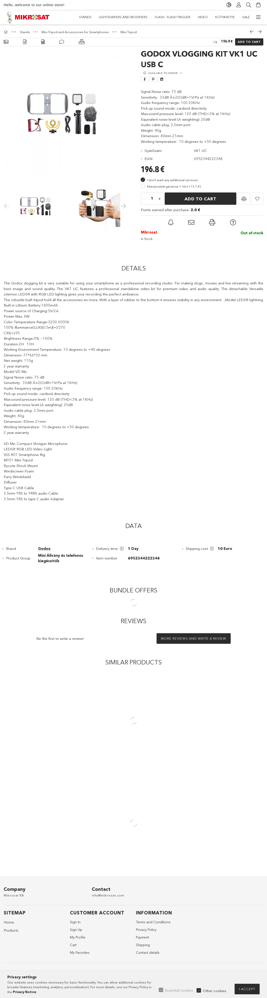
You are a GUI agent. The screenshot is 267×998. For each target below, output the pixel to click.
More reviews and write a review (193, 638)
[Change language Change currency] (229, 5)
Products (11, 930)
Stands (243, 17)
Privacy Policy (146, 929)
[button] (244, 198)
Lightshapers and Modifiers (205, 17)
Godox (44, 548)
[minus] (144, 199)
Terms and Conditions (153, 922)
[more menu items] (258, 17)
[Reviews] (61, 41)
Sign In (75, 922)
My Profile (77, 937)
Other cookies (214, 990)
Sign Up (76, 929)
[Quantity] (152, 199)
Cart (73, 945)
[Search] (249, 5)
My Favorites (80, 952)
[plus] (159, 199)
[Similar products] (82, 41)
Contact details (148, 952)
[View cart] (258, 5)
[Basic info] (6, 41)
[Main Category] (6, 32)
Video (126, 17)
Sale (83, 17)
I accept (247, 989)
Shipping (143, 945)
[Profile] (239, 5)
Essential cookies (179, 990)
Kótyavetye (104, 17)
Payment (142, 937)
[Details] (25, 41)
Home (9, 922)
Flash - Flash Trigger (156, 17)
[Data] (43, 41)
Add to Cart (249, 42)
